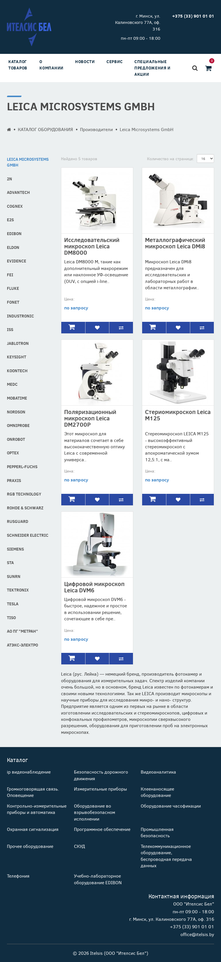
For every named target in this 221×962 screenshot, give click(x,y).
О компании (51, 65)
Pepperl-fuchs (22, 466)
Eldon (13, 247)
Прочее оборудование (30, 846)
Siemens (15, 549)
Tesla (12, 603)
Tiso (11, 617)
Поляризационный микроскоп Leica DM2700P (90, 418)
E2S (10, 219)
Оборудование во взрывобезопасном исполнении (94, 812)
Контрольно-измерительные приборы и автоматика (36, 809)
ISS (10, 329)
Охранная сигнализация (32, 829)
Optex (13, 453)
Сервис (114, 61)
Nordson (16, 412)
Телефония (18, 876)
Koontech (17, 370)
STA (10, 562)
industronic (20, 316)
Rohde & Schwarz (25, 508)
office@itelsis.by (197, 934)
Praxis (14, 480)
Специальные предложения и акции (152, 68)
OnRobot (16, 439)
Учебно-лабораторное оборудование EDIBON (98, 879)
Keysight (16, 357)
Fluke (13, 288)
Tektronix (18, 590)
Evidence (16, 261)
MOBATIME (17, 398)
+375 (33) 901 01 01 (192, 926)
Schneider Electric (27, 535)
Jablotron (18, 343)
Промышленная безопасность (157, 832)
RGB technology (24, 494)
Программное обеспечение (102, 829)
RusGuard (17, 521)
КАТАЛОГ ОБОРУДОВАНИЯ (45, 129)
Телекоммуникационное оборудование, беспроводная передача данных (166, 855)
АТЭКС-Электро (22, 645)
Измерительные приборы (100, 789)
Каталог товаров (17, 65)
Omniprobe (18, 425)
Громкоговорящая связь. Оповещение (33, 792)
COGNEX (15, 206)
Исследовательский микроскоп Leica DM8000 (91, 246)
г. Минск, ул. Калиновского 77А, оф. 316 (137, 22)
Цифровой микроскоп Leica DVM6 (94, 587)
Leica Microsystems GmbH (28, 162)
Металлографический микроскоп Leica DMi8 (175, 243)
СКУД (79, 846)
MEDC (12, 384)
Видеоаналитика (158, 772)
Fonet (13, 302)
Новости (85, 61)
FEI (10, 274)
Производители (96, 129)
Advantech (18, 192)
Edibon (14, 233)
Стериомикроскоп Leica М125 (178, 415)
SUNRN (13, 576)
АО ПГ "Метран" (22, 631)
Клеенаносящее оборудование (157, 792)
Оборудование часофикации (171, 806)
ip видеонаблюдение (29, 772)
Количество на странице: (170, 158)
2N (9, 179)
